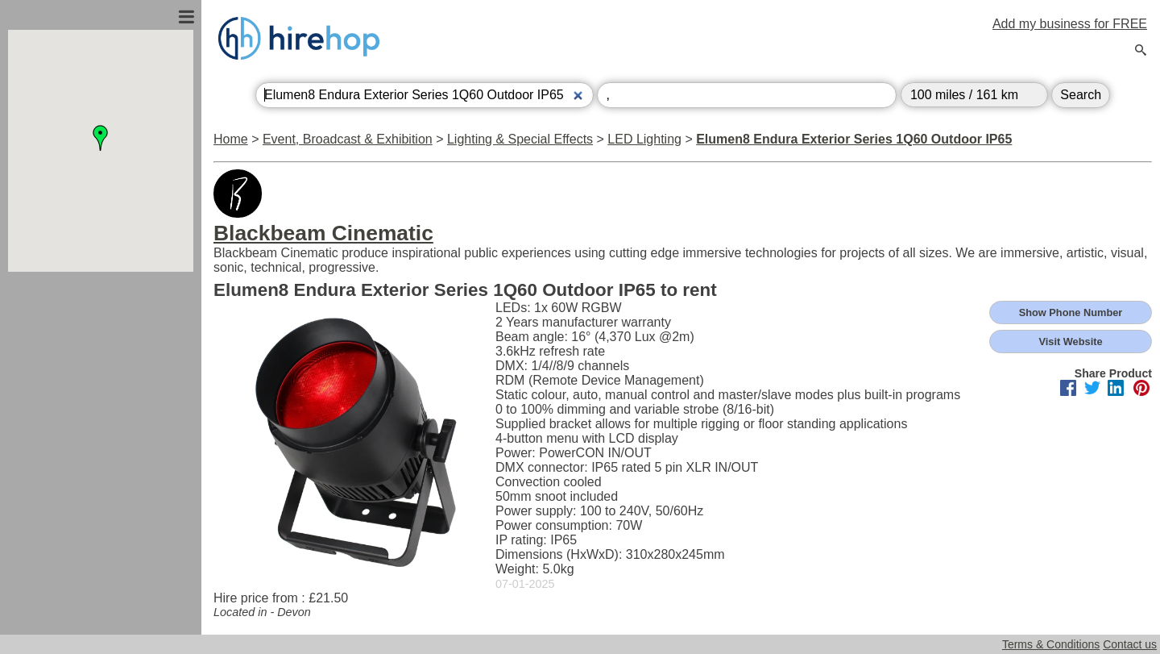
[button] (101, 138)
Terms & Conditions (1051, 644)
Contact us (1130, 644)
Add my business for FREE (1069, 24)
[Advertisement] (100, 446)
